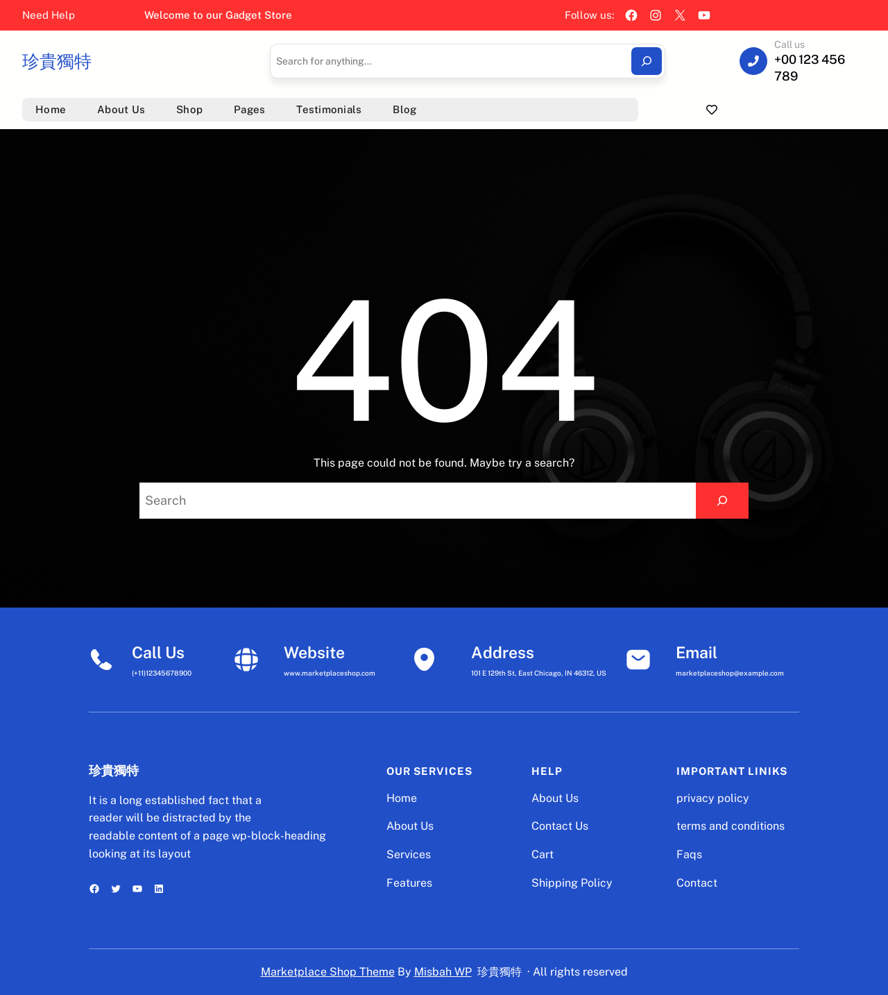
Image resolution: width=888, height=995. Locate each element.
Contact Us (559, 826)
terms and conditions (730, 826)
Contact (696, 882)
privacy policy (712, 798)
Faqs (689, 854)
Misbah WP (443, 971)
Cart (542, 854)
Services (408, 854)
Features (409, 882)
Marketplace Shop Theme (328, 971)
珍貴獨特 (57, 61)
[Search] (646, 61)
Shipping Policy (572, 882)
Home (401, 798)
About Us (410, 826)
